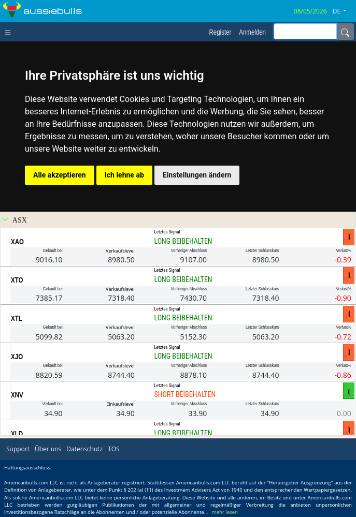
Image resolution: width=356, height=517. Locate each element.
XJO (17, 356)
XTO (17, 280)
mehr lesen (225, 512)
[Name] (345, 31)
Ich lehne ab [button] (124, 175)
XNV (17, 395)
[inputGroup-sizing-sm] (305, 31)
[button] (343, 11)
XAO (17, 242)
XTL (16, 318)
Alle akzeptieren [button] (59, 175)
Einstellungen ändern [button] (197, 175)
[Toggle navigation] (10, 31)
